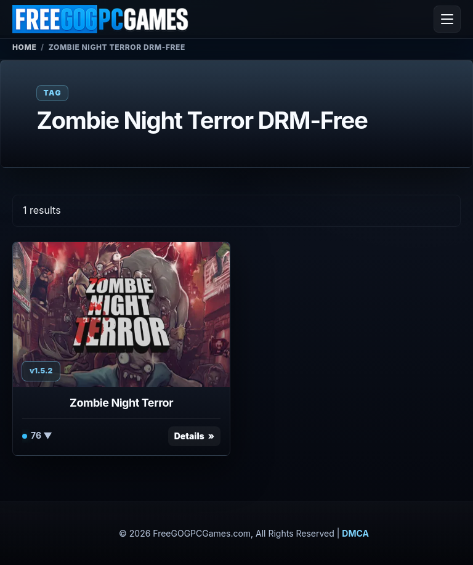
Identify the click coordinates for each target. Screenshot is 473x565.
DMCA (355, 533)
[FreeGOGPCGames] (101, 19)
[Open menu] (447, 19)
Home (24, 47)
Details (189, 436)
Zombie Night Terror (121, 402)
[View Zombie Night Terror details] (121, 314)
